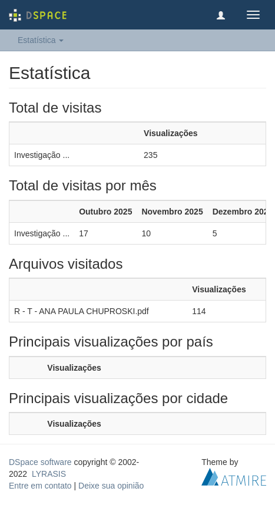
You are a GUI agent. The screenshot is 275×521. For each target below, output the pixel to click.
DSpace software (40, 462)
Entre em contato (40, 485)
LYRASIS (49, 474)
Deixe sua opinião (111, 485)
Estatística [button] (41, 40)
